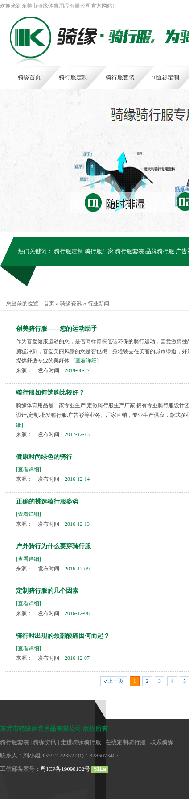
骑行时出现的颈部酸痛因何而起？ (63, 636)
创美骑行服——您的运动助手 (56, 328)
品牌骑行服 (159, 251)
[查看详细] (86, 361)
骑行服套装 (129, 251)
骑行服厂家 (99, 251)
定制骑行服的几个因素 (47, 590)
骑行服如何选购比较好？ (50, 392)
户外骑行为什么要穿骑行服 (53, 546)
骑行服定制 (68, 251)
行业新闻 (98, 303)
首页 (49, 303)
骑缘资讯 (71, 303)
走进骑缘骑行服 (81, 742)
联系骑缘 (161, 742)
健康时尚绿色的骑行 (44, 457)
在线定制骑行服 (125, 742)
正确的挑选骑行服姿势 (47, 501)
